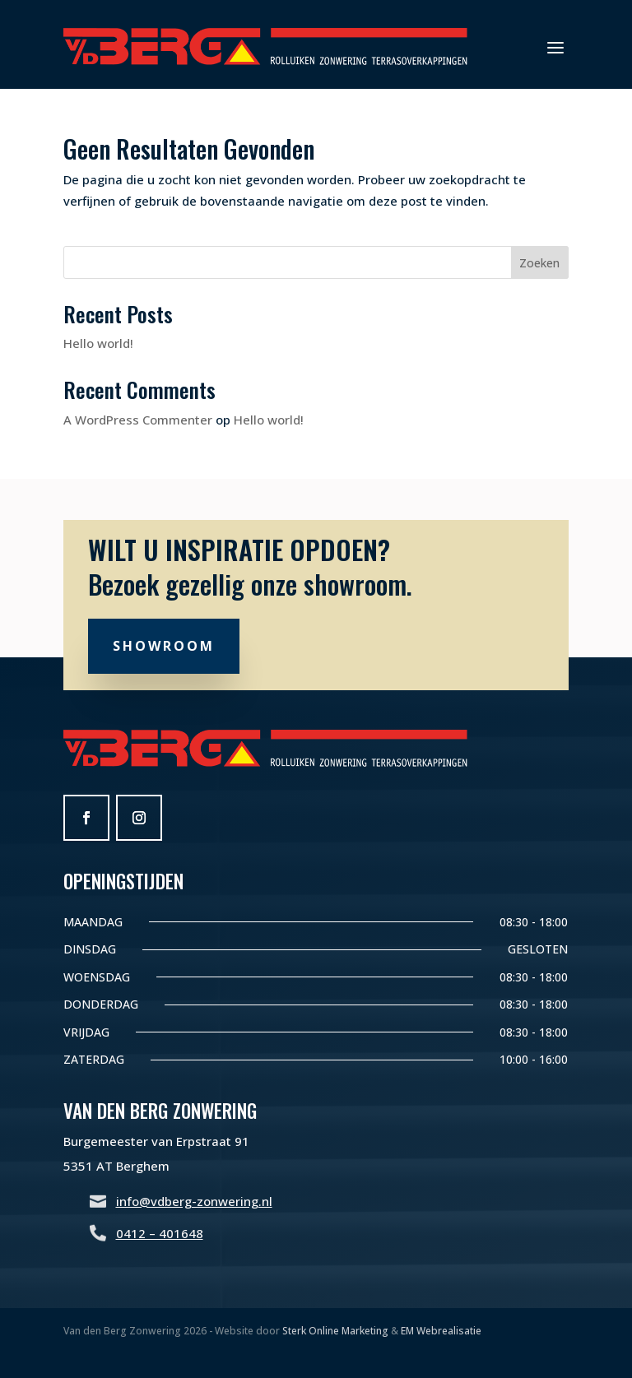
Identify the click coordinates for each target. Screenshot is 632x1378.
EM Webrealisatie (441, 1331)
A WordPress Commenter (137, 419)
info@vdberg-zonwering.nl (194, 1201)
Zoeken (539, 263)
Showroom (164, 646)
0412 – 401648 (159, 1233)
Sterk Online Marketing (335, 1331)
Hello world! (98, 343)
